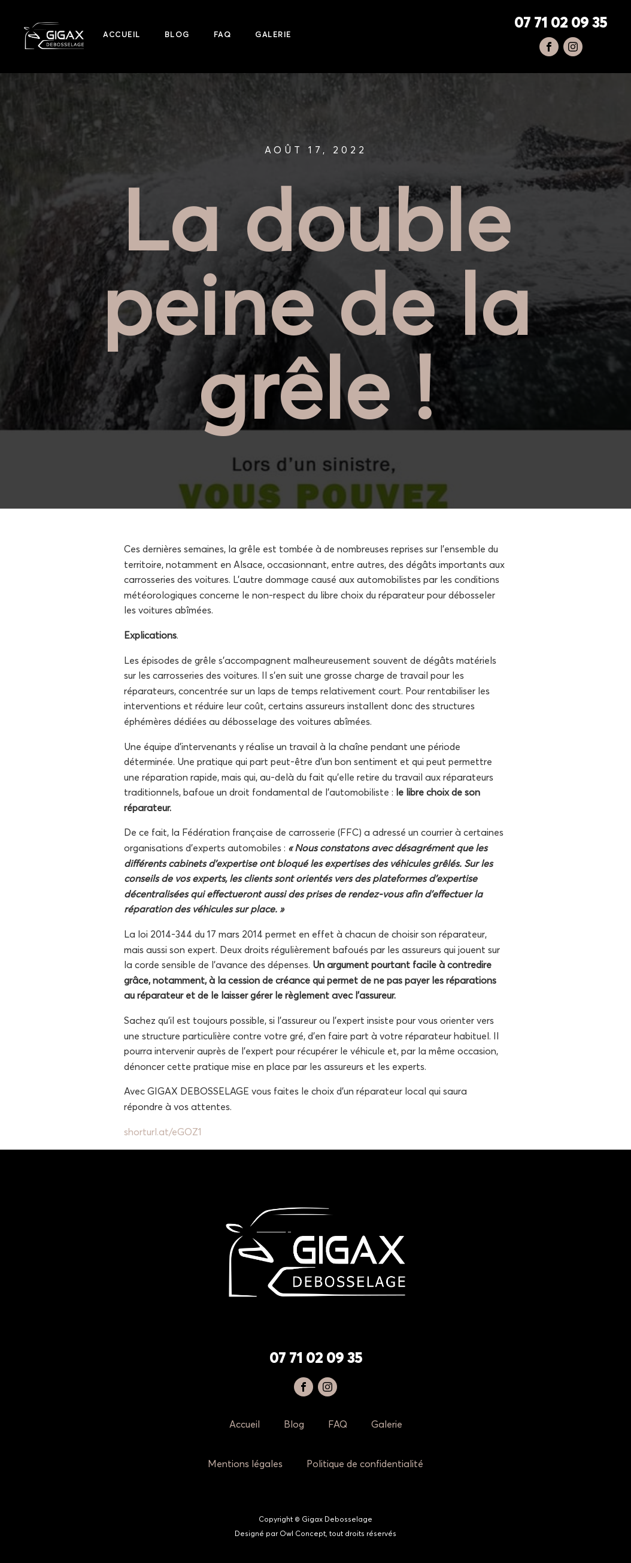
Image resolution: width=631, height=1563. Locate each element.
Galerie (273, 35)
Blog (177, 35)
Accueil (122, 35)
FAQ (223, 35)
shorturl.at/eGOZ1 (163, 1132)
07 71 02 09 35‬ (315, 1359)
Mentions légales (245, 1464)
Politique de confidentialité (365, 1464)
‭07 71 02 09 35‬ (560, 23)
